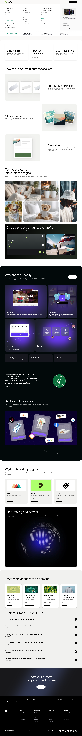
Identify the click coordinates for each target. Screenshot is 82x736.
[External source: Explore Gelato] (3, 645)
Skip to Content (3, 0)
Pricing (4, 402)
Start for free (5, 409)
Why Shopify (21, 11)
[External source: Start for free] (2, 405)
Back (14, 137)
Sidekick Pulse (9, 399)
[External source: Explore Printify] (3, 639)
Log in (4, 407)
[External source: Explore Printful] (3, 632)
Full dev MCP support (11, 401)
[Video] (8, 473)
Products (21, 128)
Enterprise (4, 403)
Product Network (10, 400)
